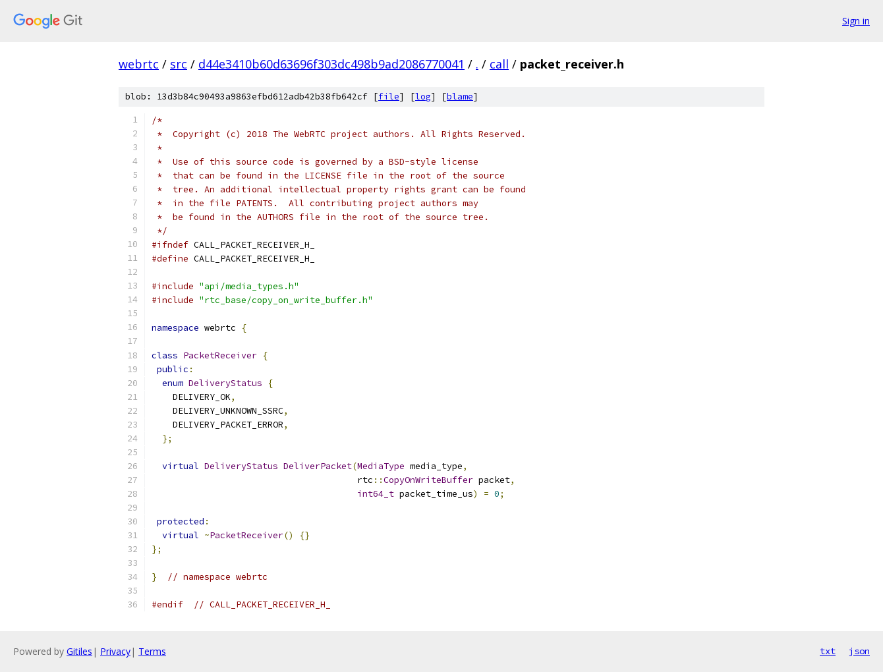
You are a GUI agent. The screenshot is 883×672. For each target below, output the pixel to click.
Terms (152, 651)
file (388, 96)
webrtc (139, 64)
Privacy (115, 651)
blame (460, 96)
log (423, 96)
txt (828, 651)
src (178, 64)
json (859, 651)
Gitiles (79, 651)
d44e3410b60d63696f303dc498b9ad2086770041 (331, 64)
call (499, 64)
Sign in (856, 20)
